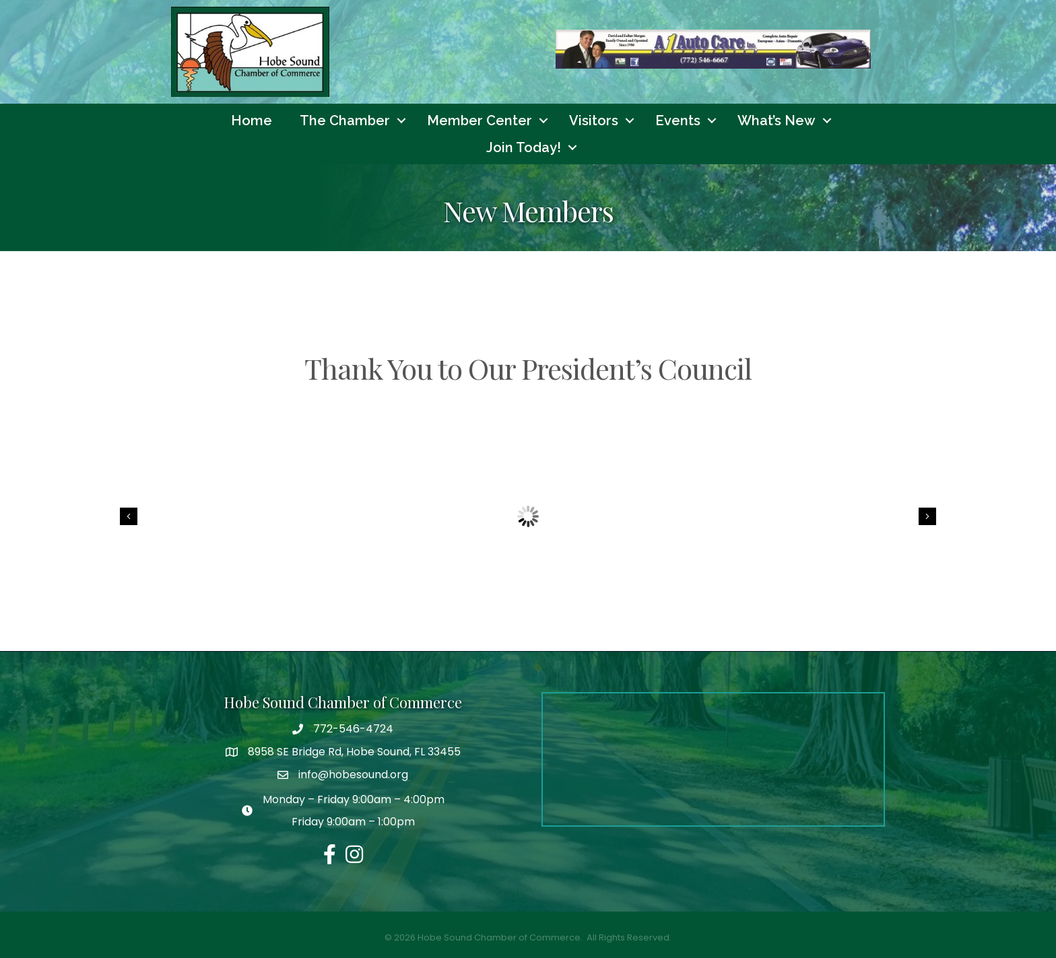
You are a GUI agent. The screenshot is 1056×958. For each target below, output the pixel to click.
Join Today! (523, 147)
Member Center (479, 120)
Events (677, 120)
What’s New (776, 120)
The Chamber (345, 120)
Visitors (593, 120)
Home (251, 120)
